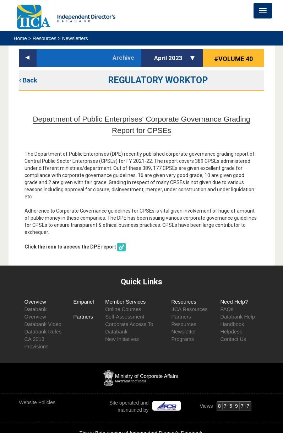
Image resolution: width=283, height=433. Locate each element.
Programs (182, 339)
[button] (193, 58)
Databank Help (237, 317)
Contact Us (233, 339)
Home (21, 38)
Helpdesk (231, 332)
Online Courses (123, 309)
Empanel (84, 302)
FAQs (226, 309)
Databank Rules (43, 332)
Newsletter (183, 332)
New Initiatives (122, 339)
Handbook (232, 324)
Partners (83, 317)
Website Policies (38, 402)
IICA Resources (189, 309)
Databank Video (43, 324)
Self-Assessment (124, 317)
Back (28, 80)
